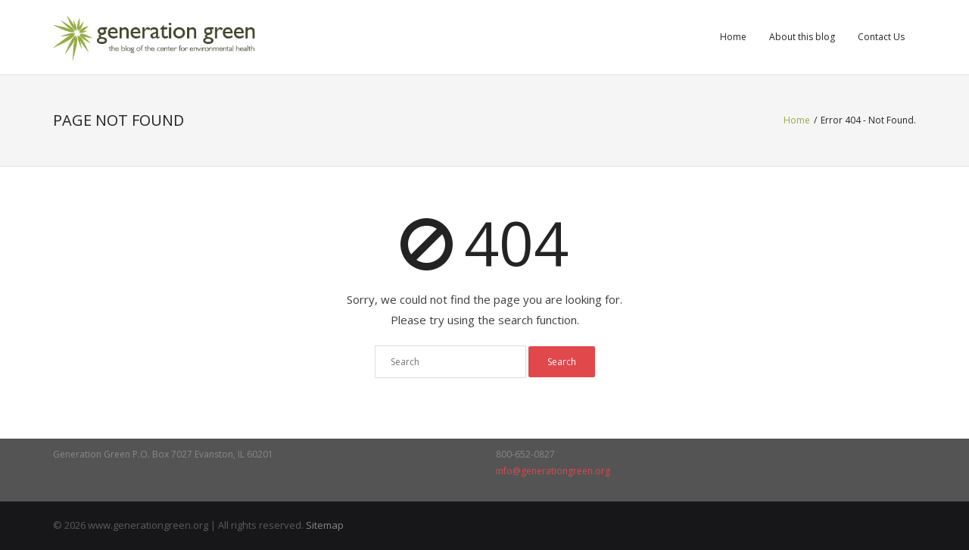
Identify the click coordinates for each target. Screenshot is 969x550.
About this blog (802, 36)
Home (733, 36)
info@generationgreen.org (553, 470)
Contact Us (881, 36)
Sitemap (325, 525)
